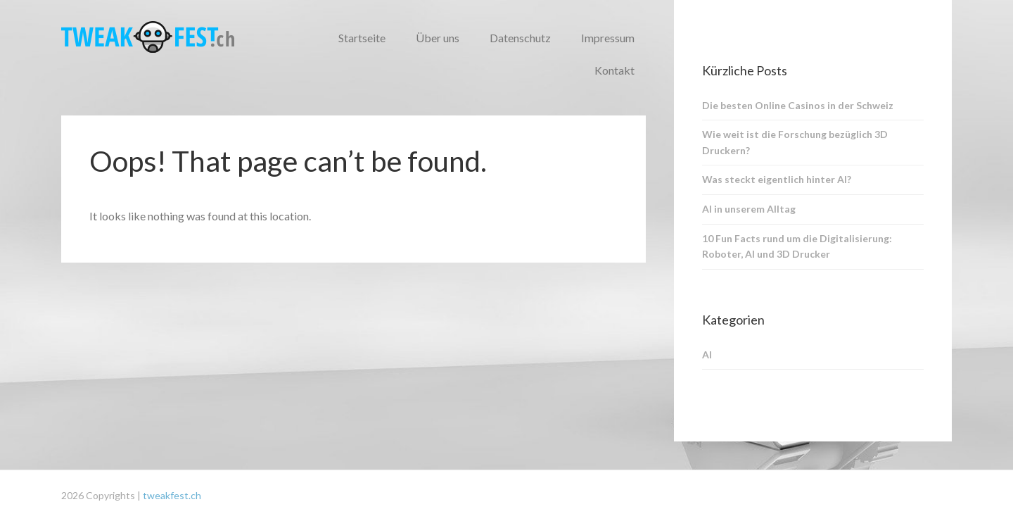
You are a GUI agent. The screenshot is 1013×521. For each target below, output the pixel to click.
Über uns (437, 37)
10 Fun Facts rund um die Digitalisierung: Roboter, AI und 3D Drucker (797, 246)
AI (707, 354)
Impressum (608, 37)
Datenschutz (520, 37)
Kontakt (614, 70)
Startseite (362, 37)
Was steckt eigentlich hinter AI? (776, 179)
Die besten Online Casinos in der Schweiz (797, 105)
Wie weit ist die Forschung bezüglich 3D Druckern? (795, 142)
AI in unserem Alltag (749, 209)
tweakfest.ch (172, 495)
